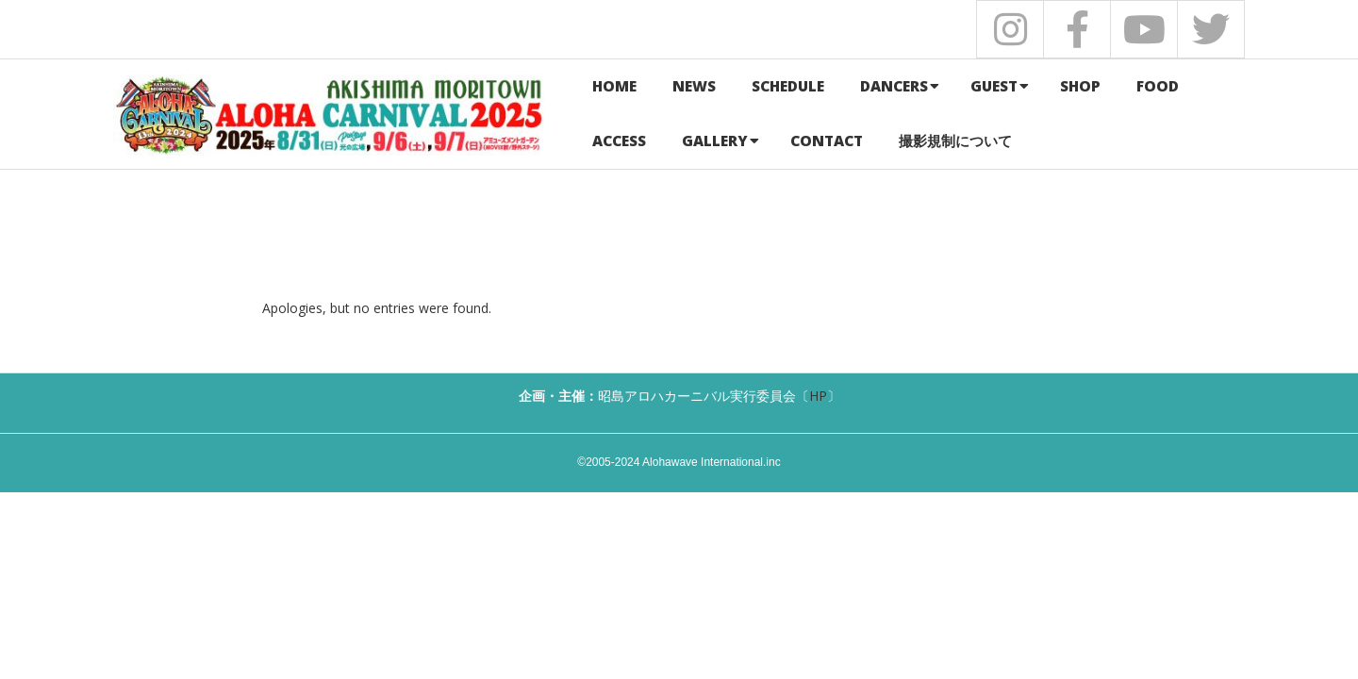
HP (818, 396)
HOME (614, 86)
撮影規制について (955, 141)
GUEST (994, 86)
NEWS (694, 86)
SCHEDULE (788, 86)
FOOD (1157, 86)
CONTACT (826, 141)
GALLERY (715, 141)
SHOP (1080, 86)
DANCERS (894, 86)
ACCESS (619, 141)
